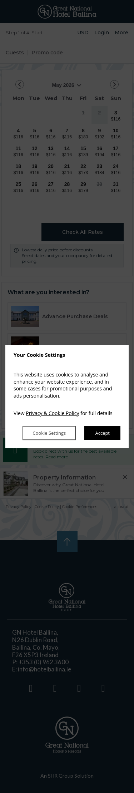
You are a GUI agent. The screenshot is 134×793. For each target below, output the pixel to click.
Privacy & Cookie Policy (52, 413)
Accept (102, 433)
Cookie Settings (48, 433)
